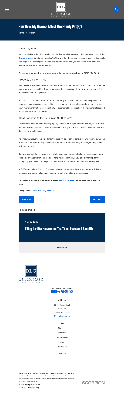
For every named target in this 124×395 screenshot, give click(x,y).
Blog (62, 342)
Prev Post (26, 199)
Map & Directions (62, 316)
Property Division (46, 190)
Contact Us (62, 346)
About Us (62, 328)
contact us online (67, 180)
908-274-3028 (62, 291)
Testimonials (62, 337)
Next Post (97, 199)
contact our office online (57, 73)
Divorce (33, 190)
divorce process (26, 58)
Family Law (62, 332)
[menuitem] (22, 387)
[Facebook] (62, 358)
